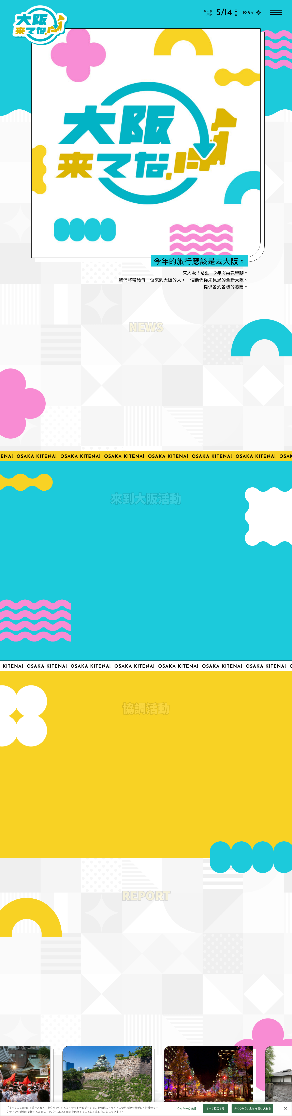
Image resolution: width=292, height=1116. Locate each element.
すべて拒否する (215, 1109)
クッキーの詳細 (186, 1109)
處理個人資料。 (119, 1091)
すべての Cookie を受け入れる (252, 1109)
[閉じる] (285, 1108)
